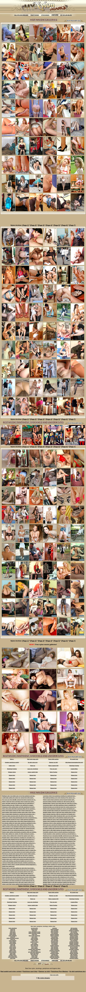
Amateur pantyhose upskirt (12, 762)
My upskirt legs (74, 759)
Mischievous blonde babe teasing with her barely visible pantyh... (19, 853)
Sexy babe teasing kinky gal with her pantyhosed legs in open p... (59, 868)
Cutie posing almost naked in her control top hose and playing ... (59, 855)
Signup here (74, 772)
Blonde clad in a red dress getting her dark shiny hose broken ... (18, 868)
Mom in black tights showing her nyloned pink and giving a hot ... (18, 814)
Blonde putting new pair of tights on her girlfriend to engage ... (18, 805)
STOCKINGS (45, 15)
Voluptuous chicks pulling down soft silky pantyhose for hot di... (18, 807)
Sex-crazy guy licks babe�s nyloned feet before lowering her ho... (19, 799)
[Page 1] (25, 225)
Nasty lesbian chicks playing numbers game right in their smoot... (19, 812)
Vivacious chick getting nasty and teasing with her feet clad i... (18, 871)
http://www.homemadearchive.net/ (74, 762)
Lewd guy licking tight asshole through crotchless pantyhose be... (19, 862)
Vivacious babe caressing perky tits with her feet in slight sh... (18, 816)
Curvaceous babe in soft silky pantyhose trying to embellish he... (59, 805)
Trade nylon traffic (54, 974)
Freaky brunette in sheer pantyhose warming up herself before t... (59, 834)
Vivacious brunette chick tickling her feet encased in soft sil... (58, 870)
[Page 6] (64, 225)
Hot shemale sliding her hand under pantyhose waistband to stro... (19, 823)
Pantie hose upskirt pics (8, 866)
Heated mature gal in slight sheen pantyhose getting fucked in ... (18, 859)
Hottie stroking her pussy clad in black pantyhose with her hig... (59, 819)
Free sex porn (53, 769)
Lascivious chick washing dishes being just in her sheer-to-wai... (18, 846)
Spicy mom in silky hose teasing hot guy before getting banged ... (60, 848)
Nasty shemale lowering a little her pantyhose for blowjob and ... (59, 814)
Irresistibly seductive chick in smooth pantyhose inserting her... (59, 832)
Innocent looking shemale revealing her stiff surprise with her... (59, 801)
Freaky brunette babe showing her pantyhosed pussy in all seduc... (60, 810)
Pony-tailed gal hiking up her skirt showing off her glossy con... (59, 797)
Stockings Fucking (74, 765)
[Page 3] (41, 225)
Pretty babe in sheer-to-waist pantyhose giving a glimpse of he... (59, 841)
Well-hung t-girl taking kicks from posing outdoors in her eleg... (59, 843)
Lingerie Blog (74, 769)
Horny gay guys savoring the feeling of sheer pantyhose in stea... (59, 825)
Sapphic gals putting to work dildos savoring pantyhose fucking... (60, 880)
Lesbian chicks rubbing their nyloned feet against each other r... (18, 835)
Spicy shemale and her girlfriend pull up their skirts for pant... (58, 850)
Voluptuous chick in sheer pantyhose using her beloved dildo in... (60, 823)
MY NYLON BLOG (66, 15)
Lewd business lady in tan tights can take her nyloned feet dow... (18, 828)
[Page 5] (57, 225)
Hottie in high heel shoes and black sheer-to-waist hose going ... (18, 801)
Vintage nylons (12, 772)
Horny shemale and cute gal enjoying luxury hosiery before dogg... (19, 877)
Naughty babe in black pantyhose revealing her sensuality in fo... (18, 837)
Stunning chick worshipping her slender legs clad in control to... (59, 859)
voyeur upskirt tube (33, 772)
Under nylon (12, 765)
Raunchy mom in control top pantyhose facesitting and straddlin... (60, 875)
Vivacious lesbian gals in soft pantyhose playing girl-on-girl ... (59, 817)
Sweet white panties (53, 759)
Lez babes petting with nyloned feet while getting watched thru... (59, 828)
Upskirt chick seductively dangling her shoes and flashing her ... (59, 808)
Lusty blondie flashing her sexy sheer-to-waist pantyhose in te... (59, 845)
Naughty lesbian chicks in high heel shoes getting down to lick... (59, 812)
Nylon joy (32, 765)
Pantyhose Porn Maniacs (59, 971)
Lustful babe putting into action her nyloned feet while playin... (18, 797)
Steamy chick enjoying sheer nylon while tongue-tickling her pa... (18, 821)
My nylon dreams (44, 978)
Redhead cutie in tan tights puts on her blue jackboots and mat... (18, 796)
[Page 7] (72, 225)
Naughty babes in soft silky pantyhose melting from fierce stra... (59, 882)
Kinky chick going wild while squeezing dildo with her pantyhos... (19, 808)
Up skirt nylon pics (32, 762)
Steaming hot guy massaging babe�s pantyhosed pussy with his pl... (61, 835)
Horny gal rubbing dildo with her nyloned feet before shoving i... (59, 871)
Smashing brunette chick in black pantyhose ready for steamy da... (19, 850)
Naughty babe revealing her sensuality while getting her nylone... (59, 864)
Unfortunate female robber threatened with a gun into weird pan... (59, 816)
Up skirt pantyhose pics (77, 971)
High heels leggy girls (32, 759)
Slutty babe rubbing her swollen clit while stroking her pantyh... (18, 834)
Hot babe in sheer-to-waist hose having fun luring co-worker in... (59, 826)
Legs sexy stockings (32, 769)
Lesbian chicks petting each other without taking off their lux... (18, 825)
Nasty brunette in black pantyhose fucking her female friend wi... (59, 853)
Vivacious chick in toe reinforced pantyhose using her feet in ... (18, 830)
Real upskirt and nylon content (11, 971)
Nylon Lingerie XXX (53, 765)
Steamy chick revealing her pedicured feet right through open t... (59, 821)
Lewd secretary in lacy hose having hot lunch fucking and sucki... (19, 852)
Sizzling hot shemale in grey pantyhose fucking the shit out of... (59, 861)
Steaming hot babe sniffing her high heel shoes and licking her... (18, 857)
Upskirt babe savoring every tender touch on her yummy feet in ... (60, 879)
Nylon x (12, 759)
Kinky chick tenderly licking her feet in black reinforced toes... (18, 810)
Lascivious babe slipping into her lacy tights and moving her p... (18, 839)
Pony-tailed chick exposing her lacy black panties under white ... (59, 862)
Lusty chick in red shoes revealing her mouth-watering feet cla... (18, 880)
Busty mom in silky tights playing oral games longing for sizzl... (59, 830)
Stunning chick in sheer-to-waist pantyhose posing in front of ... (18, 841)
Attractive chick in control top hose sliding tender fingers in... (18, 873)
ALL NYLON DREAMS (21, 15)
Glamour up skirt (53, 762)
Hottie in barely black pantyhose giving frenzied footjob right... (59, 799)
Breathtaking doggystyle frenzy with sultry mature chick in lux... (18, 882)
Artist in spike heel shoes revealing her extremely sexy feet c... (18, 845)
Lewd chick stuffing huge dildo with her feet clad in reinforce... (18, 855)
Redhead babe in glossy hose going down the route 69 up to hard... (60, 803)
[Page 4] (49, 225)
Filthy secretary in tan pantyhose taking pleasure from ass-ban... (18, 826)
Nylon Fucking (53, 772)
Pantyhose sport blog (30, 971)
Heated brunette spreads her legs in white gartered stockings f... (18, 819)
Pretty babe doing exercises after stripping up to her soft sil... (58, 877)
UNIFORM (55, 15)
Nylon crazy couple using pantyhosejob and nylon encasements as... (19, 817)
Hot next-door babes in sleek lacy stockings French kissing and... (59, 839)
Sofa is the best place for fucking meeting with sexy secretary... (18, 879)
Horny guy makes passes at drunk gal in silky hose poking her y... (19, 843)
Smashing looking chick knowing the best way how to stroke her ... (19, 870)
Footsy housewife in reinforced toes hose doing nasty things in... (59, 866)
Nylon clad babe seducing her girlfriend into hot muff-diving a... (18, 803)
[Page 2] (33, 225)
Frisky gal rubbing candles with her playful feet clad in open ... (59, 846)
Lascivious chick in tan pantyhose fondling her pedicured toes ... (59, 796)
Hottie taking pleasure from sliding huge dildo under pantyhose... (18, 875)
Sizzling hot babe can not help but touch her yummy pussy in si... (59, 807)
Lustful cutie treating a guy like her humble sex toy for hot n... (18, 861)
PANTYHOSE (35, 15)
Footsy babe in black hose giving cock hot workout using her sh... (60, 873)
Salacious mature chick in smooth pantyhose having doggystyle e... (19, 864)
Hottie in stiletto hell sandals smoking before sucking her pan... (59, 857)
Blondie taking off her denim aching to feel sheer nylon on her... (18, 848)
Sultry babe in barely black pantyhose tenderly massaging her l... (59, 852)
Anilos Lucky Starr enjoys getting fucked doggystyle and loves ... (18, 884)
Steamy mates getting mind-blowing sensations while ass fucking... (19, 832)
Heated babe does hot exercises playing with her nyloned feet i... (59, 837)
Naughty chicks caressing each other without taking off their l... (59, 884)
